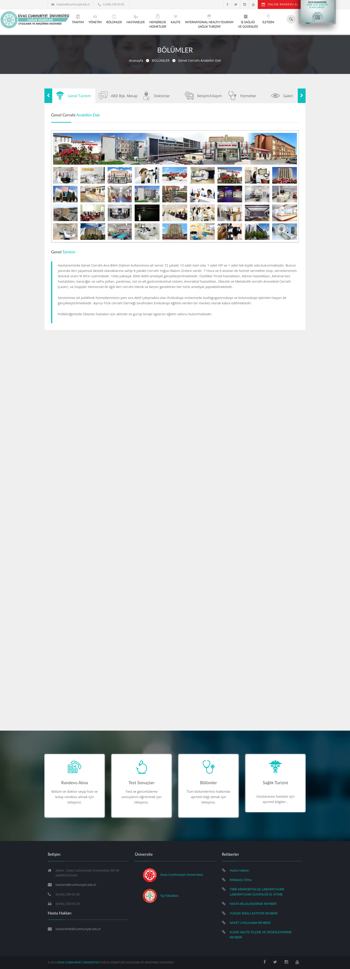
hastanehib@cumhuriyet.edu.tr (78, 929)
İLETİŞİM (268, 19)
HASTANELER (136, 19)
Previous (48, 95)
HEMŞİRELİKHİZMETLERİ (157, 21)
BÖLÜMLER (114, 19)
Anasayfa (136, 60)
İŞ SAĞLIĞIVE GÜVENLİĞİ (248, 21)
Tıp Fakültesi (169, 895)
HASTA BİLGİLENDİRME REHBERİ (253, 904)
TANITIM (78, 19)
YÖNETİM (95, 19)
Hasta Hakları (239, 870)
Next (302, 95)
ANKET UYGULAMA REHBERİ (250, 923)
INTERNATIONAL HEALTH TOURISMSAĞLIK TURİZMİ (209, 21)
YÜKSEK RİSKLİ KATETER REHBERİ (254, 913)
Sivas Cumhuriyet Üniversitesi (181, 874)
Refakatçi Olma (241, 880)
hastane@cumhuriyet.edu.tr (70, 4)
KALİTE (175, 19)
